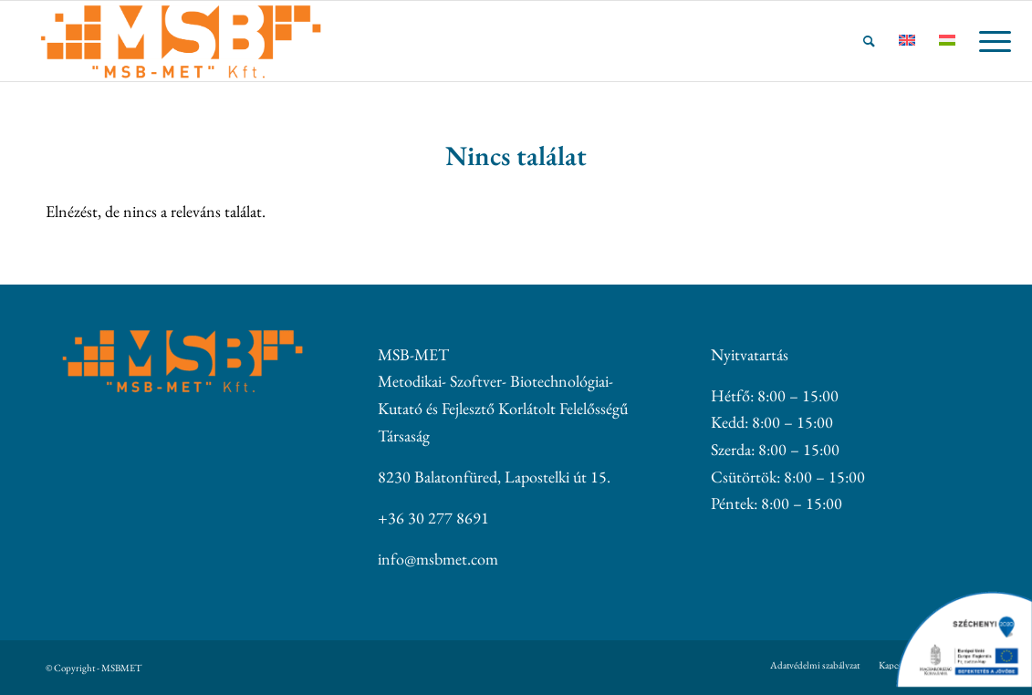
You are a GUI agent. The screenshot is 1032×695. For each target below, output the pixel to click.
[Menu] (989, 41)
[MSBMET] (180, 41)
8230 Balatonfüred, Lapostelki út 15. (494, 476)
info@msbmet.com (438, 558)
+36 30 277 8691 (433, 517)
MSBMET (121, 667)
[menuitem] (869, 41)
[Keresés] (869, 41)
